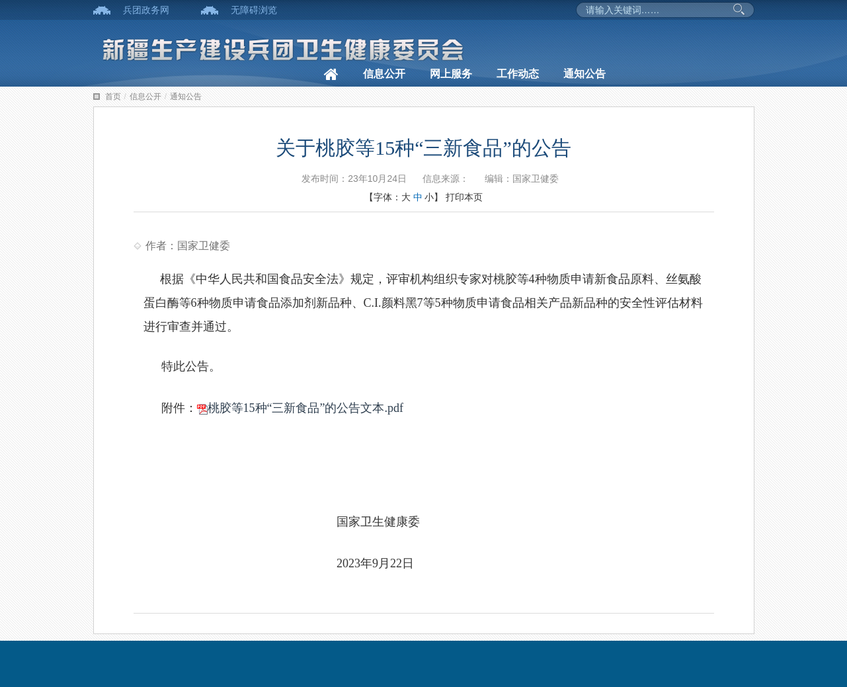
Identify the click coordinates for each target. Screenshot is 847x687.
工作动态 (518, 73)
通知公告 (584, 73)
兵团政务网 (146, 10)
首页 (113, 96)
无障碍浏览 (254, 10)
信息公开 (384, 73)
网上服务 (451, 73)
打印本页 (464, 197)
